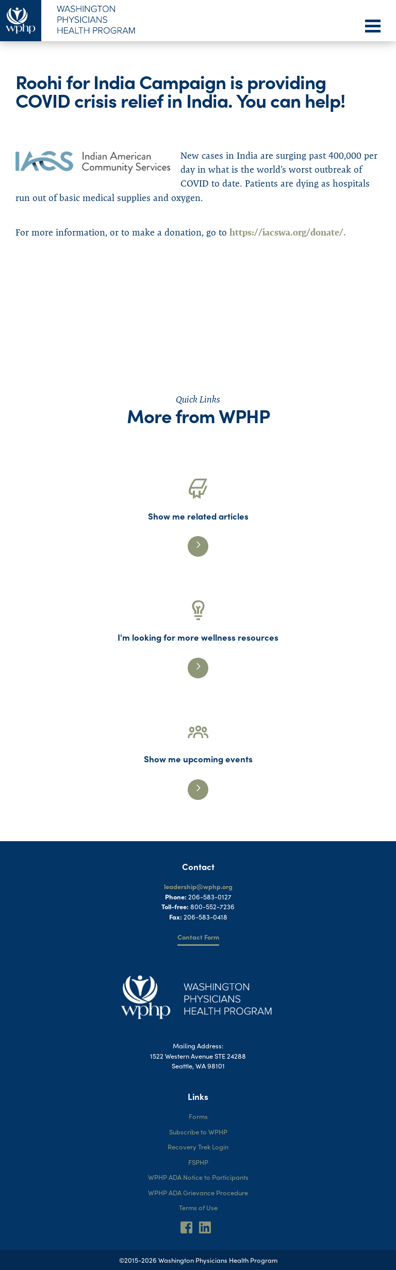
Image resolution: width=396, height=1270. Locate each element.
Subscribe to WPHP (198, 1132)
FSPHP (198, 1162)
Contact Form (198, 937)
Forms (198, 1116)
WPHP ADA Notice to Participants (198, 1177)
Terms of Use (198, 1207)
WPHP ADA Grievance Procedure (198, 1192)
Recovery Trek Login (198, 1146)
